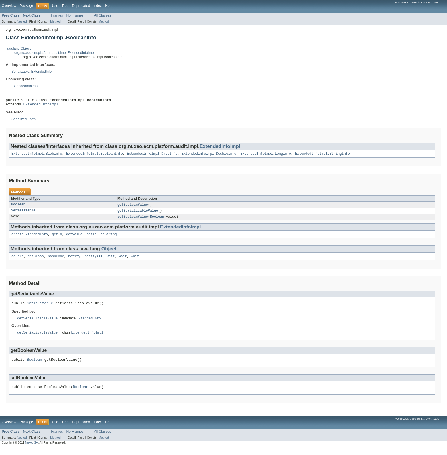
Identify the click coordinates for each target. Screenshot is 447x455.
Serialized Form (23, 121)
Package (26, 6)
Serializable (20, 72)
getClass (36, 260)
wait (111, 260)
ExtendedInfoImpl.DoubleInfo (209, 156)
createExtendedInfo (29, 238)
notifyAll (93, 260)
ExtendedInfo (41, 72)
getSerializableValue (137, 213)
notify (74, 260)
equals (17, 260)
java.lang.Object (18, 48)
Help (108, 6)
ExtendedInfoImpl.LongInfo (265, 156)
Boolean (18, 207)
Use (55, 6)
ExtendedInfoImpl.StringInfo (322, 156)
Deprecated (81, 6)
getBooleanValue (132, 207)
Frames (57, 15)
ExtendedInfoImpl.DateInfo (152, 156)
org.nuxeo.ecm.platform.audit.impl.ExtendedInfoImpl (54, 53)
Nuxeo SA (31, 450)
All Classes (102, 15)
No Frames (75, 15)
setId (91, 238)
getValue (74, 238)
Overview (9, 6)
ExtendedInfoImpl (24, 86)
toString (109, 238)
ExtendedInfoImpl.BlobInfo (36, 156)
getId (57, 238)
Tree (65, 6)
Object (109, 252)
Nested (22, 21)
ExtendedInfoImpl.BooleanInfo (94, 156)
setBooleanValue (132, 219)
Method (55, 21)
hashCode (56, 260)
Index (97, 6)
